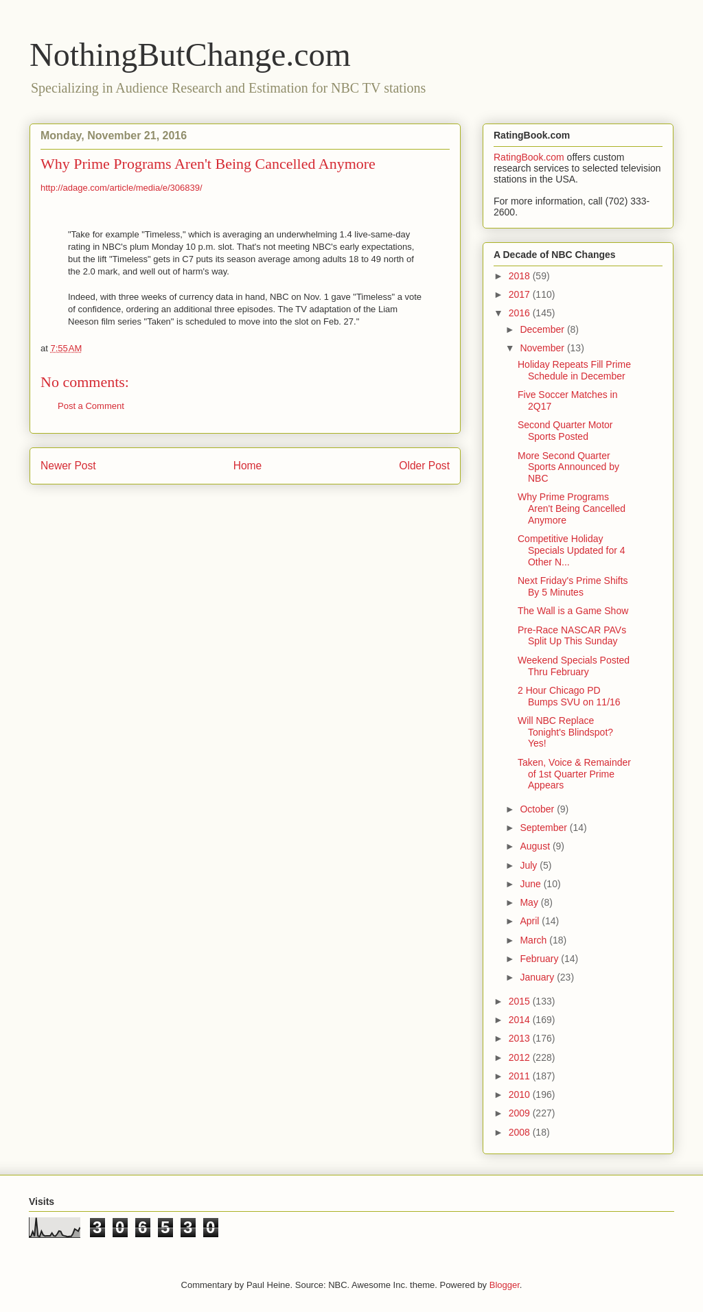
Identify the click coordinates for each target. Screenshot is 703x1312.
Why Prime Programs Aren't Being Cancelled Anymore (571, 508)
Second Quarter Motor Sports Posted (565, 430)
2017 (521, 294)
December (543, 329)
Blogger (504, 1285)
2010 (521, 1094)
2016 (521, 312)
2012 (521, 1057)
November (543, 347)
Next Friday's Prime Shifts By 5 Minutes (573, 586)
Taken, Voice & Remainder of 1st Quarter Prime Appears (574, 774)
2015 (521, 1001)
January (538, 977)
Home (247, 465)
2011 (521, 1075)
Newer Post (68, 465)
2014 (521, 1019)
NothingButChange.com (190, 54)
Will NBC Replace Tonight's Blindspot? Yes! (565, 732)
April (531, 920)
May (530, 902)
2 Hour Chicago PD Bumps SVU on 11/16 (569, 696)
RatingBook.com (529, 157)
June (531, 883)
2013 (521, 1038)
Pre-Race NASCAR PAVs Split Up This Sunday (572, 635)
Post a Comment (91, 406)
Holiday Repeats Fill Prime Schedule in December (574, 370)
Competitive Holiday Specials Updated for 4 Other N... (571, 550)
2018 (521, 275)
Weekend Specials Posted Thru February (574, 666)
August (536, 846)
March (534, 940)
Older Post (424, 465)
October (538, 809)
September (544, 827)
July (530, 865)
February (540, 958)
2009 (521, 1113)
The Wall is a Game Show (573, 610)
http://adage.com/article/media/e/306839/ (122, 188)
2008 (521, 1132)
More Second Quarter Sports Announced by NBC (568, 467)
